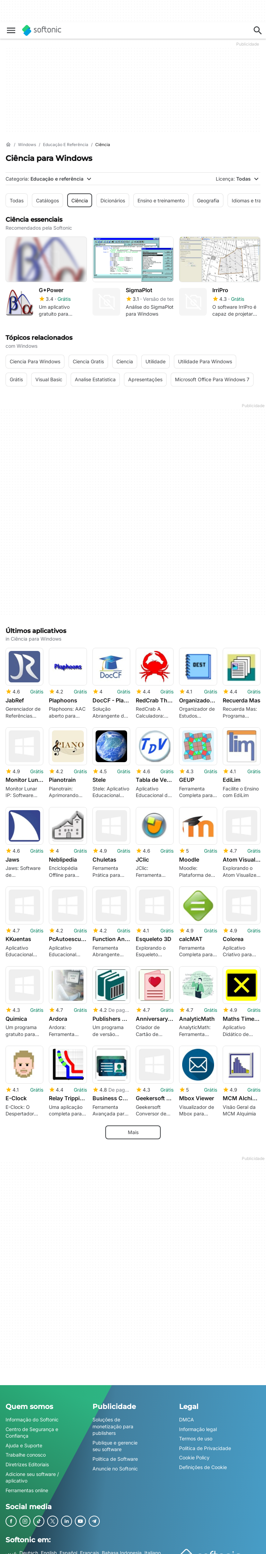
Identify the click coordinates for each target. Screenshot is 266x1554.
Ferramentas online (27, 1486)
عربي (11, 1549)
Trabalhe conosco (26, 1451)
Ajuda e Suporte (24, 1441)
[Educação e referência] (65, 145)
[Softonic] (41, 30)
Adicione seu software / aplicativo (32, 1473)
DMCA (186, 1416)
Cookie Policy (194, 1454)
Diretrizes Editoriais (27, 1460)
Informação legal (198, 1425)
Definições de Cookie (203, 1463)
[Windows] (27, 145)
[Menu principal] (11, 30)
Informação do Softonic (32, 1416)
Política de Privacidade (205, 1444)
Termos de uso (195, 1435)
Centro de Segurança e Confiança (32, 1428)
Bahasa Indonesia (122, 1549)
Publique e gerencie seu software (115, 1442)
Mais (133, 1128)
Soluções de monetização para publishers (112, 1422)
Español (68, 1549)
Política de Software (115, 1455)
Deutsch (28, 1549)
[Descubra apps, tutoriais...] (257, 30)
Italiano (152, 1549)
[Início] (8, 145)
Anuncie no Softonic (115, 1464)
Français (89, 1549)
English (49, 1549)
